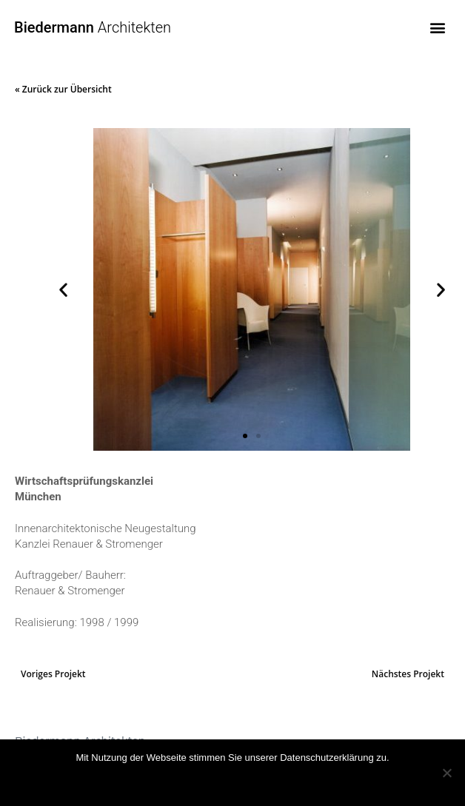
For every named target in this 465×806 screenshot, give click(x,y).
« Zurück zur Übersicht (63, 89)
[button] (438, 27)
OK (196, 780)
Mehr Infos (249, 780)
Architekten (92, 27)
